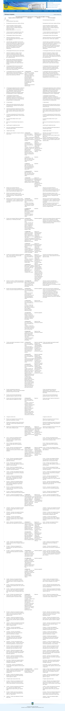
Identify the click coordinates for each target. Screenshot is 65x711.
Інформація (46, 10)
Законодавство (19, 10)
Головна (5, 10)
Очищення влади (27, 10)
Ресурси (55, 10)
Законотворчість (12, 10)
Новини (59, 10)
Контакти (51, 10)
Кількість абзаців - (57, 14)
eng (6, 0)
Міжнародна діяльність (37, 10)
